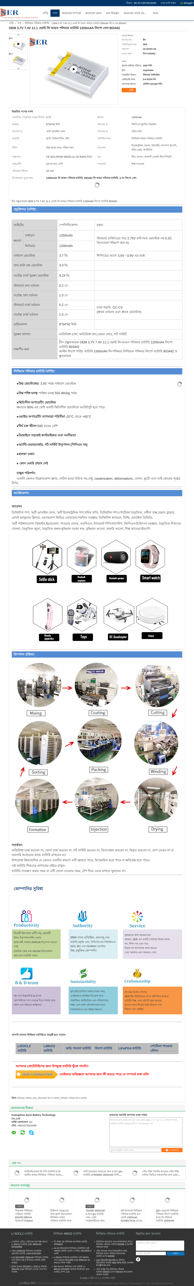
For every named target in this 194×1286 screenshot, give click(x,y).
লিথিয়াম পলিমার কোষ (27, 1098)
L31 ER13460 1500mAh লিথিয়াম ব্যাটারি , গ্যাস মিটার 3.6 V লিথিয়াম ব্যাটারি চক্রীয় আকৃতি (30, 1260)
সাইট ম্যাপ (94, 1278)
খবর (155, 13)
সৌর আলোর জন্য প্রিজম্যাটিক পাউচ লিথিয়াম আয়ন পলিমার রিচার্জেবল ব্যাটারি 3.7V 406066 (111, 1253)
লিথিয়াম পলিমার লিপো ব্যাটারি (74, 1098)
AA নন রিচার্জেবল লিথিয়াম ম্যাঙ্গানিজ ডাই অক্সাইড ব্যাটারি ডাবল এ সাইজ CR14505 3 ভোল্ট (72, 1251)
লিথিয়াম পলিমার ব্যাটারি (37, 23)
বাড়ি (45, 13)
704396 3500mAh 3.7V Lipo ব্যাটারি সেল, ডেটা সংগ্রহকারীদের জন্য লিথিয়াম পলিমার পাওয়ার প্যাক (95, 1219)
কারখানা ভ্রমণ (93, 13)
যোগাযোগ (172, 1150)
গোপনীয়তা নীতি (27, 1283)
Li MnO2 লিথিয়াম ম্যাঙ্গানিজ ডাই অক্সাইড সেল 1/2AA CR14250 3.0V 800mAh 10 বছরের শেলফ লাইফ (72, 1260)
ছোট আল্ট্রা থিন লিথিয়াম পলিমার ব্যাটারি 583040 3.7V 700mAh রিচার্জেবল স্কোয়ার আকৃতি (114, 1272)
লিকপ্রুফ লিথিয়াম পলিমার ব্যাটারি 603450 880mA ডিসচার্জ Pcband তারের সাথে (24, 1217)
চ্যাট (129, 90)
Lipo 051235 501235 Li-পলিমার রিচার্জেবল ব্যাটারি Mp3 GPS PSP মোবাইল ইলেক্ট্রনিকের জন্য (115, 1263)
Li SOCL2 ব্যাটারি (22, 1233)
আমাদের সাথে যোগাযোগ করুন (137, 13)
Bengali (189, 3)
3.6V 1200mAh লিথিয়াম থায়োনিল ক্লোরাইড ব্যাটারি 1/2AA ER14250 (26, 1252)
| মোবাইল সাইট (107, 1278)
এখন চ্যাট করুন (168, 3)
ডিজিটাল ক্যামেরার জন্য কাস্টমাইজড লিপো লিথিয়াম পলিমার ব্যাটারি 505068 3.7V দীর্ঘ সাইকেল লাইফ (114, 1244)
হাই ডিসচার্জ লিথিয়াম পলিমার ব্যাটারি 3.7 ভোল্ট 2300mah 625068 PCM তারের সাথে (132, 1217)
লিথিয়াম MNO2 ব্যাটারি (67, 1233)
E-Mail (83, 1278)
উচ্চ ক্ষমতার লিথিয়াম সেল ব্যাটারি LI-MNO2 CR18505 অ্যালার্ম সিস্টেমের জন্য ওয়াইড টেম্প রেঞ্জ (71, 1269)
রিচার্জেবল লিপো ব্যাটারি (48, 1098)
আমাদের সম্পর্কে (71, 13)
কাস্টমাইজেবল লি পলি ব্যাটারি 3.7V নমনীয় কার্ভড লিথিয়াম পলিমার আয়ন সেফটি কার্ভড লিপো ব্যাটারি (42, 1175)
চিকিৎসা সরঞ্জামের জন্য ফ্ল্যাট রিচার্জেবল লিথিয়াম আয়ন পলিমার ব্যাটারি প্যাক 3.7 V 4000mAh (61, 1217)
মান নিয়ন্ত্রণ (112, 13)
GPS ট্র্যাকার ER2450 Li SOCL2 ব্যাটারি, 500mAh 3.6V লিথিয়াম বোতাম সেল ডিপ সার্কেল (29, 1269)
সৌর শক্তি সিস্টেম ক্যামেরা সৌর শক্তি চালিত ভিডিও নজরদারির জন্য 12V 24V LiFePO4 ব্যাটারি (160, 1175)
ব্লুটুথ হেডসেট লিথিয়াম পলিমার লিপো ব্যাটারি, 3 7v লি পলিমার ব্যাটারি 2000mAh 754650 (167, 1217)
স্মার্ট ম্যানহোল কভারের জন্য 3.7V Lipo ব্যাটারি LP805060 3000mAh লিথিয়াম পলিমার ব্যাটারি (102, 1175)
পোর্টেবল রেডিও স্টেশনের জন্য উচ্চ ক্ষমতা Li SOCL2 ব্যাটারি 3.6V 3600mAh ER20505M (29, 1244)
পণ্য (55, 13)
